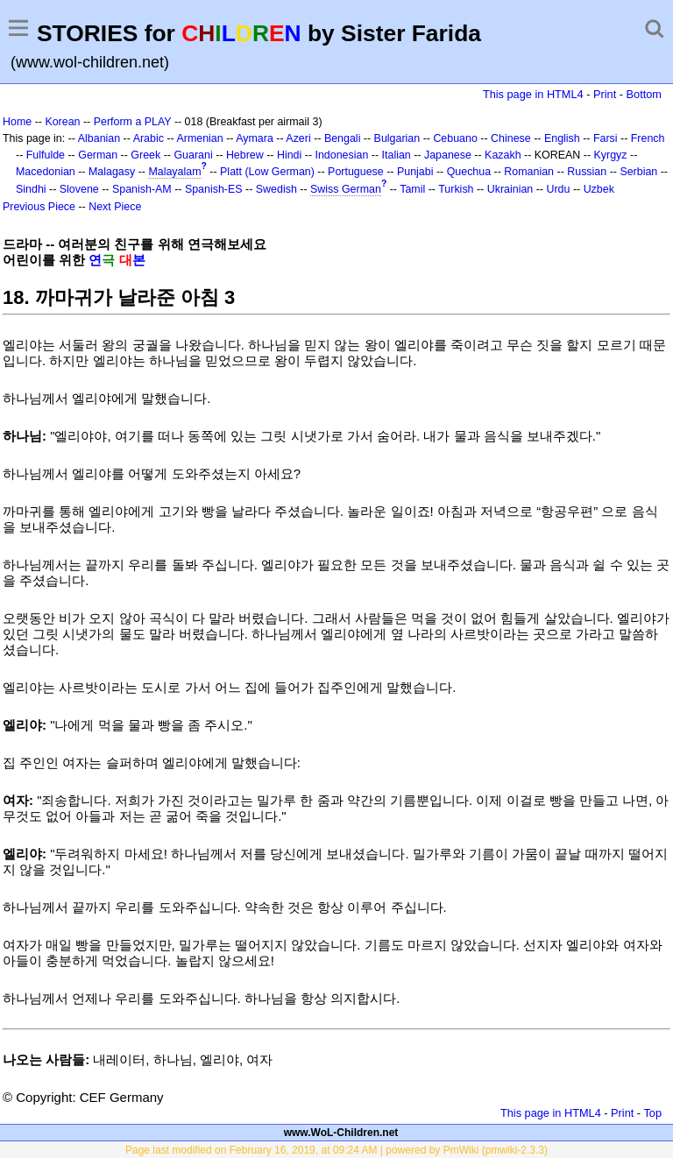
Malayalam (174, 172)
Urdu (558, 189)
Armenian (199, 138)
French (648, 138)
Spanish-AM (142, 189)
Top (652, 1112)
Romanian (529, 172)
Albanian (99, 138)
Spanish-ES (214, 189)
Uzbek (599, 189)
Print (604, 94)
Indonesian (341, 155)
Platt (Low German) (267, 172)
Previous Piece (39, 207)
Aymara (254, 138)
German (97, 155)
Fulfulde (45, 155)
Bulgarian (397, 138)
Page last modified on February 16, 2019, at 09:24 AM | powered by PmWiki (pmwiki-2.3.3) (336, 1150)
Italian (396, 155)
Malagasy (112, 172)
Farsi (605, 138)
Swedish (276, 189)
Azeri (298, 138)
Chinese (511, 138)
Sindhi (31, 189)
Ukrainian (510, 189)
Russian (586, 172)
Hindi (289, 155)
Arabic (148, 138)
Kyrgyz (610, 155)
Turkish (455, 189)
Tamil (412, 189)
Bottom (644, 94)
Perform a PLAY (133, 122)
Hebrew (245, 155)
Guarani (193, 155)
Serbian (638, 172)
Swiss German (345, 189)
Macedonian (45, 172)
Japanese (447, 155)
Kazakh (503, 155)
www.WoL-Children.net (341, 1132)
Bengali (342, 138)
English (562, 138)
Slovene (79, 189)
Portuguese (356, 172)
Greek (145, 155)
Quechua (469, 172)
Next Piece (115, 207)
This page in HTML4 (533, 94)
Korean (62, 122)
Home (17, 122)
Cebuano (455, 138)
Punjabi (415, 172)
